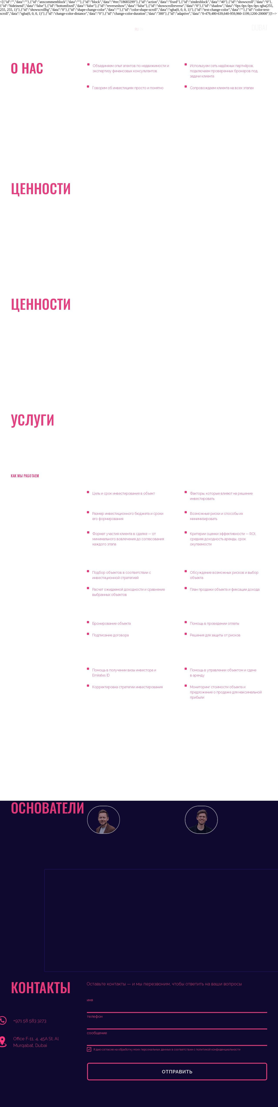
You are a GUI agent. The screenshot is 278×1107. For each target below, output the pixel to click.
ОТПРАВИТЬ (177, 1071)
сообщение (97, 1033)
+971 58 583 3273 (29, 1020)
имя (90, 1000)
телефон (95, 1016)
